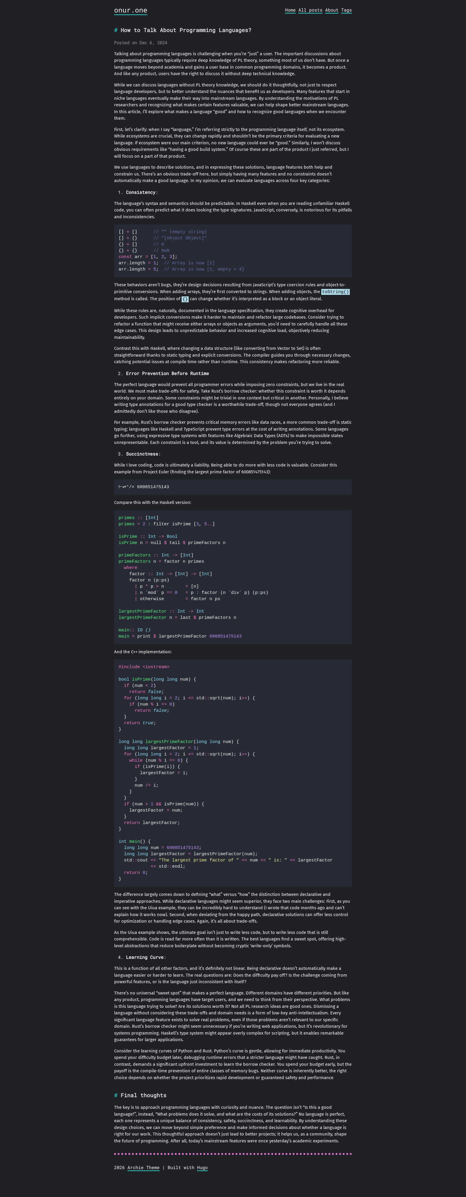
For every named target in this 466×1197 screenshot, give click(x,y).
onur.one (130, 9)
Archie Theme (143, 1167)
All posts (310, 10)
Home (290, 10)
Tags (346, 10)
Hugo (202, 1167)
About (332, 10)
